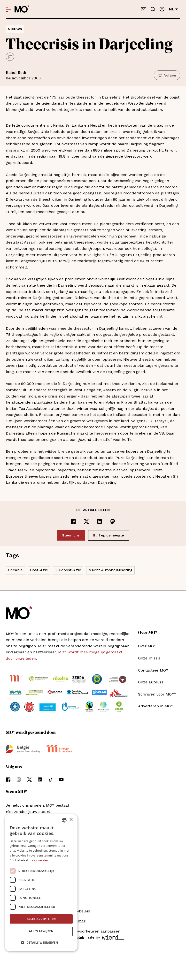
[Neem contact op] (143, 9)
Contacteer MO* (153, 670)
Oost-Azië (39, 570)
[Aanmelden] (162, 9)
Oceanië (15, 570)
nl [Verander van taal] (173, 9)
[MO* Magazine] (22, 9)
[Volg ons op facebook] (8, 779)
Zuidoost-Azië (68, 570)
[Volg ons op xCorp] (29, 779)
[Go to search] (152, 9)
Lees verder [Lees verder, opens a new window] (39, 860)
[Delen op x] (86, 521)
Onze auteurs (150, 682)
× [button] (71, 820)
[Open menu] (8, 9)
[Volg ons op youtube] (61, 779)
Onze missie (149, 658)
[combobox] (64, 820)
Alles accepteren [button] (41, 919)
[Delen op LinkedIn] (99, 521)
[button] (41, 942)
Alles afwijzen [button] (41, 931)
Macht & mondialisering (110, 570)
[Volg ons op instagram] (18, 779)
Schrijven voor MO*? (157, 694)
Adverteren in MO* (155, 706)
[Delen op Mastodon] (112, 521)
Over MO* (147, 646)
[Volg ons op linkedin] (40, 779)
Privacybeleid (78, 911)
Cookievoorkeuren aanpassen (93, 931)
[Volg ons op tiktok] (50, 779)
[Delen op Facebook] (73, 521)
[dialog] (41, 882)
